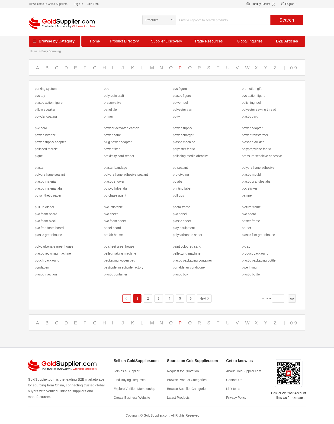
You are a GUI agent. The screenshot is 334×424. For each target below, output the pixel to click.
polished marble (46, 149)
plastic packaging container (192, 260)
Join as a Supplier (126, 371)
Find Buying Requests (129, 380)
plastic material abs (49, 188)
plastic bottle (251, 274)
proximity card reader (119, 156)
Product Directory (124, 41)
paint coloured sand (187, 246)
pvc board (249, 214)
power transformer (255, 135)
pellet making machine (120, 253)
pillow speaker (45, 109)
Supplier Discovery (166, 41)
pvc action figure (254, 95)
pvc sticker (249, 188)
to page (266, 298)
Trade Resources (208, 41)
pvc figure (180, 89)
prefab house (113, 235)
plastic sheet (182, 221)
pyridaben (42, 267)
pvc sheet (111, 214)
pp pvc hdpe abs (116, 188)
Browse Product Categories (186, 380)
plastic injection (46, 274)
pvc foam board (46, 214)
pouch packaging (47, 260)
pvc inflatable (113, 207)
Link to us (233, 389)
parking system (46, 89)
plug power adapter (118, 142)
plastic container (115, 274)
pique (39, 156)
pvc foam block (45, 221)
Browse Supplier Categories (187, 389)
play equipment (184, 228)
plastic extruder (253, 142)
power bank (112, 135)
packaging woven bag (119, 260)
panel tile (110, 109)
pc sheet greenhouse (119, 246)
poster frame (251, 221)
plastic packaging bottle (259, 260)
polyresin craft (114, 95)
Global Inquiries (250, 41)
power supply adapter (50, 142)
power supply (182, 128)
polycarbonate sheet (187, 235)
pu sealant (180, 167)
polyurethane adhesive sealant (126, 174)
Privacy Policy (236, 397)
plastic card (250, 116)
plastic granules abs (256, 181)
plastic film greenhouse (258, 235)
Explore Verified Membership (134, 389)
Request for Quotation (183, 371)
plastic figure (182, 95)
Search (286, 20)
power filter (112, 149)
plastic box (180, 274)
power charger (183, 135)
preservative (113, 102)
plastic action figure (49, 102)
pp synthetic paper (48, 195)
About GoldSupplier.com (243, 371)
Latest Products (178, 397)
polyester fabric (184, 149)
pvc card (41, 128)
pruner (246, 228)
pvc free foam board (49, 228)
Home (95, 41)
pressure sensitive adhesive (262, 156)
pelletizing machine (186, 253)
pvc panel (180, 214)
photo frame (181, 207)
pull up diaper (44, 207)
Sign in (78, 4)
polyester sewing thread (259, 109)
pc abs (177, 181)
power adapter (252, 128)
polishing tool (251, 102)
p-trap (246, 246)
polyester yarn (183, 109)
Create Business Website (132, 397)
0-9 (293, 67)
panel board (112, 228)
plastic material (45, 181)
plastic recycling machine (53, 253)
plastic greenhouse (48, 235)
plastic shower (114, 181)
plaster (40, 167)
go (292, 298)
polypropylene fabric (256, 149)
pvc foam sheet (115, 221)
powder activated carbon (121, 128)
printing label (182, 188)
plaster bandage (115, 167)
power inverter (45, 135)
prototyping (181, 174)
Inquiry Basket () (264, 4)
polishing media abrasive (191, 156)
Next (202, 298)
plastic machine (184, 142)
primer (108, 116)
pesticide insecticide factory (123, 267)
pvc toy (40, 95)
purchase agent (115, 195)
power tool (180, 102)
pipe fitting (249, 267)
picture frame (251, 207)
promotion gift (252, 89)
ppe (106, 89)
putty (176, 116)
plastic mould (251, 174)
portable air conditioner (189, 267)
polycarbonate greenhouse (54, 246)
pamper (247, 195)
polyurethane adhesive (258, 167)
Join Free (93, 4)
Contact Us (234, 380)
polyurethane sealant (50, 174)
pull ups (178, 195)
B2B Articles (287, 41)
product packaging (255, 253)
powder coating (46, 116)
